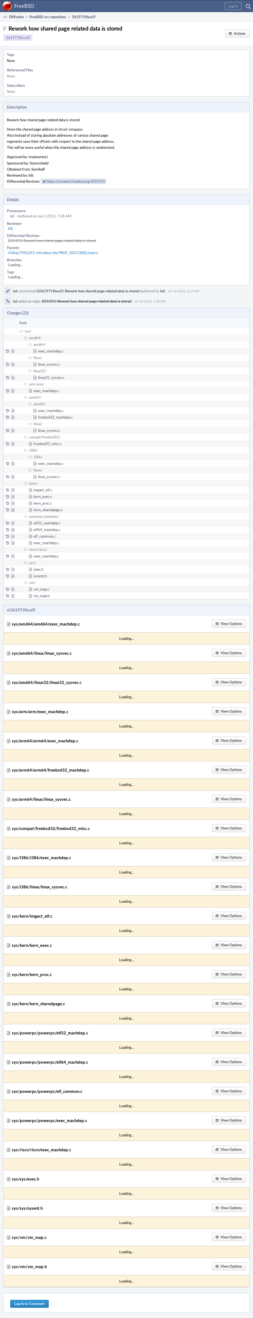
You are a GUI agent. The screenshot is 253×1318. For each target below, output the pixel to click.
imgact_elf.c (43, 489)
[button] (233, 6)
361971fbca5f (18, 37)
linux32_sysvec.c (51, 377)
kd (12, 216)
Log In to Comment (29, 1303)
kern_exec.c (43, 496)
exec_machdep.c (50, 351)
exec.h (38, 569)
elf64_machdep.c (47, 529)
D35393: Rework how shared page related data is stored (52, 240)
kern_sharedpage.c (48, 509)
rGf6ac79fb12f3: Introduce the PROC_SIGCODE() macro (53, 252)
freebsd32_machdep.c (55, 417)
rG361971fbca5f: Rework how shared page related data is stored (87, 291)
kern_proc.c (43, 503)
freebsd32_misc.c (47, 443)
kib (10, 228)
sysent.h (40, 575)
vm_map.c (41, 589)
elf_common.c (44, 536)
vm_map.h (42, 595)
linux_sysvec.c (49, 364)
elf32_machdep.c (47, 523)
